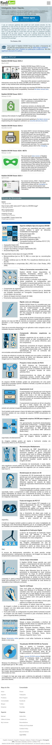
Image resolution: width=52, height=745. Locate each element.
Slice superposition (8, 210)
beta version (36, 156)
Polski (33, 740)
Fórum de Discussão (12, 198)
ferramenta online (12, 638)
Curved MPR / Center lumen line (12, 217)
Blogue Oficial (9, 57)
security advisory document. (39, 121)
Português (39, 740)
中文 (38, 741)
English (5, 740)
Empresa (3, 707)
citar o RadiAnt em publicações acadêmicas (29, 49)
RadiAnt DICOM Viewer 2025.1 (12, 94)
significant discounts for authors (12, 51)
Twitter (21, 704)
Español (16, 740)
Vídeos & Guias (5, 719)
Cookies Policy (23, 728)
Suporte (3, 694)
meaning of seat (7, 214)
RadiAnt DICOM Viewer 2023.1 (12, 176)
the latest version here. (41, 89)
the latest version (42, 119)
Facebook (22, 701)
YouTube (22, 707)
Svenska (24, 741)
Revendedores (23, 722)
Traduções (22, 694)
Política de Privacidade (26, 725)
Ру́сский (18, 741)
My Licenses (4, 722)
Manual (3, 716)
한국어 (30, 741)
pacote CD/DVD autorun (32, 656)
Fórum (21, 691)
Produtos (3, 698)
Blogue (3, 704)
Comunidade (4, 701)
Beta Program (23, 698)
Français (22, 740)
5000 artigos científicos (40, 47)
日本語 (35, 741)
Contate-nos (23, 719)
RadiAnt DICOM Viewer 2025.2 (12, 61)
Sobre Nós (22, 716)
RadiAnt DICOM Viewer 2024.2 (12, 126)
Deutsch (10, 740)
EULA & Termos (24, 731)
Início (2, 691)
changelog (44, 146)
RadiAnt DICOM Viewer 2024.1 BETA (14, 151)
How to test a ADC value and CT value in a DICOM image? (20, 206)
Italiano (28, 740)
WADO (4, 202)
